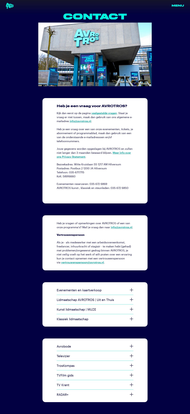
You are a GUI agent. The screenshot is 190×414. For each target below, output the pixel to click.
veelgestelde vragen (104, 113)
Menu (178, 5)
